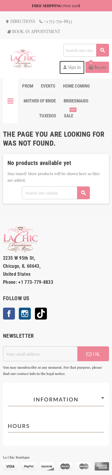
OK (93, 354)
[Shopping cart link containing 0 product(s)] (97, 67)
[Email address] (40, 353)
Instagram (25, 314)
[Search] (86, 50)
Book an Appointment (33, 31)
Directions (20, 21)
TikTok (41, 314)
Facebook (9, 314)
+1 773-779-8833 (55, 21)
